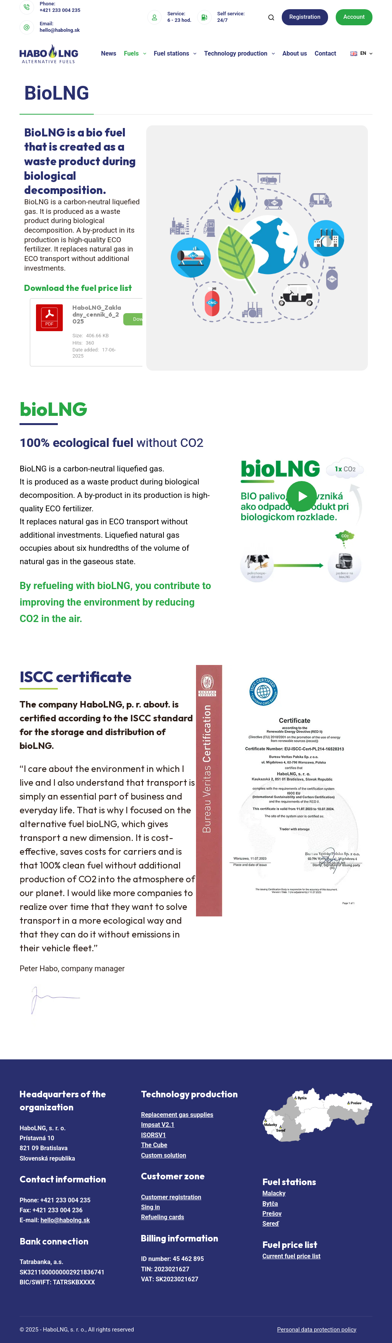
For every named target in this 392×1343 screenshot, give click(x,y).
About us (295, 53)
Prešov (272, 1213)
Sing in (150, 1207)
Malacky (274, 1193)
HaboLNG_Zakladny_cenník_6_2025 (96, 314)
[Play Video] (301, 520)
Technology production (241, 53)
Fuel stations (177, 53)
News (108, 53)
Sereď (271, 1223)
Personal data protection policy (316, 1329)
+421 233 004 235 (60, 10)
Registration (304, 16)
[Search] (271, 17)
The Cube (154, 1145)
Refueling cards (162, 1217)
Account (354, 16)
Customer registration (171, 1197)
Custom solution (163, 1155)
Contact (325, 53)
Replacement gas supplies (177, 1114)
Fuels (136, 53)
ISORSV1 (153, 1135)
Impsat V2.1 (157, 1124)
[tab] (57, 94)
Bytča (270, 1203)
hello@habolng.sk (60, 30)
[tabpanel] (196, 248)
